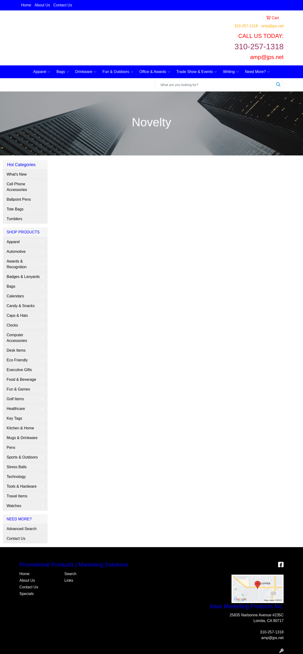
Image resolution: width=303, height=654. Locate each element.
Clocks (12, 325)
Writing (231, 72)
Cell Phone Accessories (17, 187)
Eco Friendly (17, 360)
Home (26, 5)
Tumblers (14, 219)
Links (68, 580)
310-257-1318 (246, 26)
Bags (62, 72)
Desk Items (16, 350)
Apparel (41, 72)
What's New (17, 174)
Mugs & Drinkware (22, 438)
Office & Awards (154, 72)
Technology (16, 477)
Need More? (257, 72)
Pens (11, 447)
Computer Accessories (17, 338)
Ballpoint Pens (19, 199)
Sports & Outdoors (22, 457)
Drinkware (85, 72)
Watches (14, 506)
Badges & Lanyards (23, 277)
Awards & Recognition (17, 264)
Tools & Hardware (21, 486)
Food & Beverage (21, 379)
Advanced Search (21, 529)
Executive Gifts (19, 370)
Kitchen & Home (20, 428)
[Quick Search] (214, 84)
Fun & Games (18, 389)
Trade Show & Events (196, 72)
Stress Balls (17, 467)
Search (70, 574)
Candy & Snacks (21, 306)
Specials (26, 594)
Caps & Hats (17, 315)
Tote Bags (15, 209)
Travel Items (17, 496)
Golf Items (15, 399)
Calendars (15, 296)
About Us (42, 5)
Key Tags (14, 418)
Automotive (16, 252)
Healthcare (16, 409)
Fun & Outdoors (117, 72)
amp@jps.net (272, 26)
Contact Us (62, 5)
